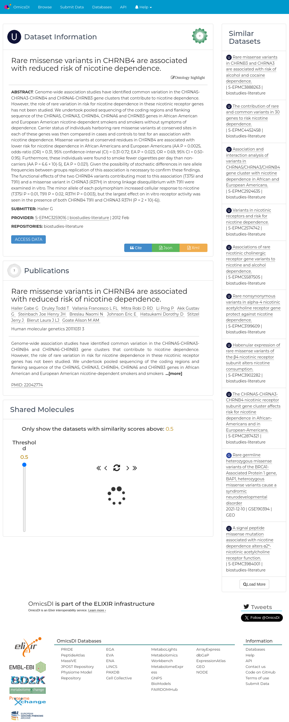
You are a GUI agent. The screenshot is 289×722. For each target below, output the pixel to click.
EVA (110, 655)
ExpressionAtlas (211, 660)
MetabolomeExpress (167, 669)
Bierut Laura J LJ (43, 320)
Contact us (256, 666)
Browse (45, 7)
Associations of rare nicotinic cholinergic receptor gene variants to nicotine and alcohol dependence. (250, 258)
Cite (138, 248)
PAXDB (113, 672)
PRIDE (67, 649)
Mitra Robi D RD (137, 308)
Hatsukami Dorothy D (162, 314)
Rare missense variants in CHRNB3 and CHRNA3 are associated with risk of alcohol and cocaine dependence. (252, 69)
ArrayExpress (208, 649)
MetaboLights (164, 649)
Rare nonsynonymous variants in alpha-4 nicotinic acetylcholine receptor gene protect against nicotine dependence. (253, 308)
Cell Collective (119, 678)
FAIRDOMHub (164, 689)
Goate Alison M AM (81, 320)
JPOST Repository (77, 666)
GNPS (156, 678)
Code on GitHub (261, 672)
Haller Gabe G (25, 308)
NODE (202, 672)
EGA (110, 649)
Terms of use (257, 678)
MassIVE (68, 660)
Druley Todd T (56, 308)
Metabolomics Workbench (164, 658)
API (123, 7)
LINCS (111, 666)
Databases (102, 7)
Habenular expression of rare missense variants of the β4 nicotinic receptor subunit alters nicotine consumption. (253, 357)
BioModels (161, 683)
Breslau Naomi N (87, 314)
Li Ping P (165, 308)
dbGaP (202, 655)
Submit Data (72, 7)
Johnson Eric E (122, 314)
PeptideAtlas (73, 655)
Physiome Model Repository (76, 675)
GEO (200, 666)
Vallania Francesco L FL (95, 308)
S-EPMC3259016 (50, 217)
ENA (110, 660)
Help (143, 7)
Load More (254, 584)
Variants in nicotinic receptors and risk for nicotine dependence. (248, 216)
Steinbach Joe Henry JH (42, 314)
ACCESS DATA (28, 239)
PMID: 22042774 (27, 384)
